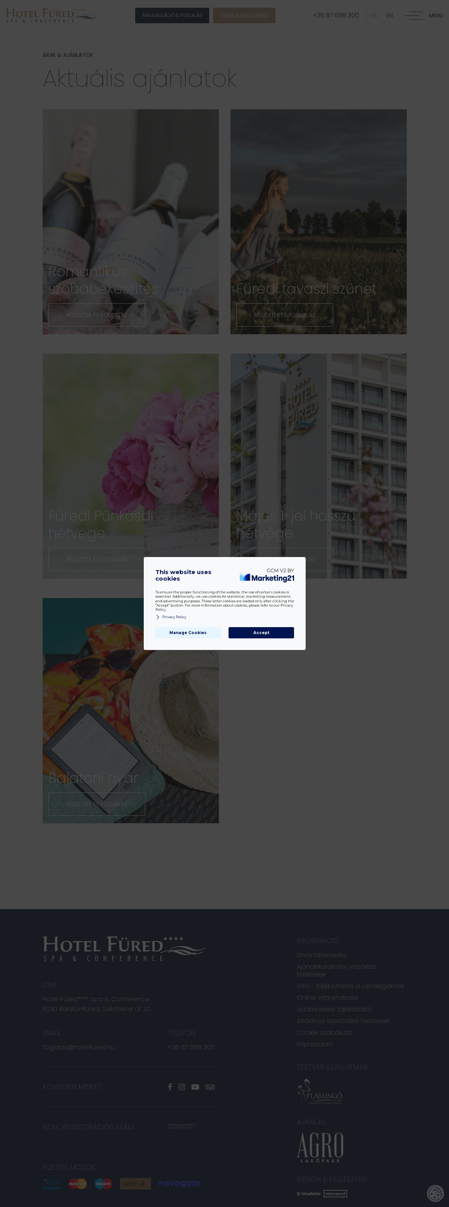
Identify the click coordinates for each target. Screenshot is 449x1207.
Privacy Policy (170, 617)
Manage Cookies (187, 632)
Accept (261, 632)
